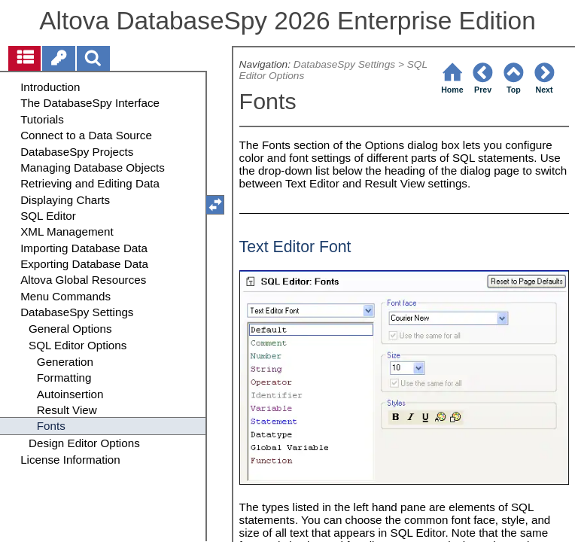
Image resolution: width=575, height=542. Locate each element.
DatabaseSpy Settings (344, 64)
